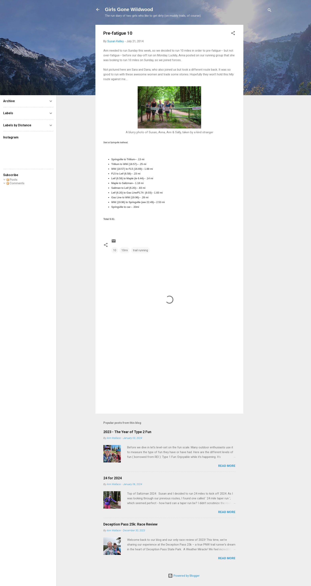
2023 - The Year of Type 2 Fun (127, 432)
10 (114, 250)
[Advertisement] (259, 84)
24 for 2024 (112, 478)
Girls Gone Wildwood (129, 9)
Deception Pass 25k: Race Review (130, 524)
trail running (140, 250)
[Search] (269, 11)
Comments (15, 183)
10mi (124, 250)
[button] (233, 34)
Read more (226, 466)
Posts (12, 179)
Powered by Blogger (184, 575)
